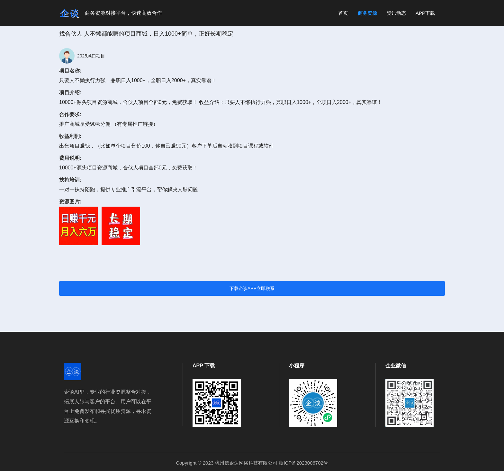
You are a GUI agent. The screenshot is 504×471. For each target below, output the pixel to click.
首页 (343, 13)
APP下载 (425, 13)
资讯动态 (396, 13)
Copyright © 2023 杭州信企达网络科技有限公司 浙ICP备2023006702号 (252, 463)
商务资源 (367, 13)
